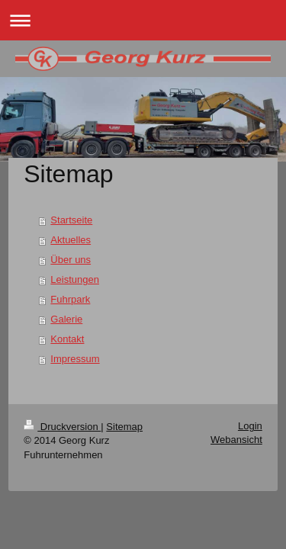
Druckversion (62, 426)
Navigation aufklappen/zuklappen (143, 20)
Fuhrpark (70, 299)
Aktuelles (70, 240)
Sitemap (124, 426)
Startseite (71, 220)
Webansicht (236, 439)
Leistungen (74, 279)
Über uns (70, 259)
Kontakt (67, 339)
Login (250, 426)
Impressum (74, 358)
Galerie (66, 319)
